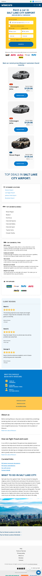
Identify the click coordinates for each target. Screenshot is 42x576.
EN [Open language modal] (34, 5)
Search (21, 44)
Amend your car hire (21, 403)
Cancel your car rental (21, 400)
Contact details (5, 470)
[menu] (40, 5)
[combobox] (22, 36)
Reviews (21, 557)
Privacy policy (21, 553)
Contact (21, 560)
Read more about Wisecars (8, 430)
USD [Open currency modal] (37, 5)
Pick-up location (13, 19)
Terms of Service (21, 551)
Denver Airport (9, 190)
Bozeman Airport (9, 198)
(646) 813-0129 (38, 1)
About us (21, 555)
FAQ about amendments (8, 465)
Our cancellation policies (21, 406)
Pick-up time (11, 28)
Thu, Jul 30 (26, 31)
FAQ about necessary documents (10, 463)
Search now (21, 95)
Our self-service (6, 468)
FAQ (21, 548)
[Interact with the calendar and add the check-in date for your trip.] (15, 31)
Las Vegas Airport (10, 193)
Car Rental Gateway (32, 564)
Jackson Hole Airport (10, 195)
